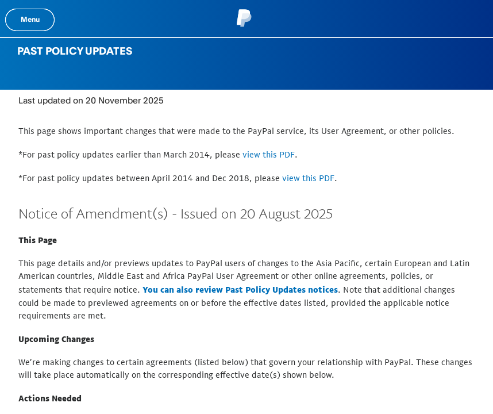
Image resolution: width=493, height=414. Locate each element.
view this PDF (268, 154)
